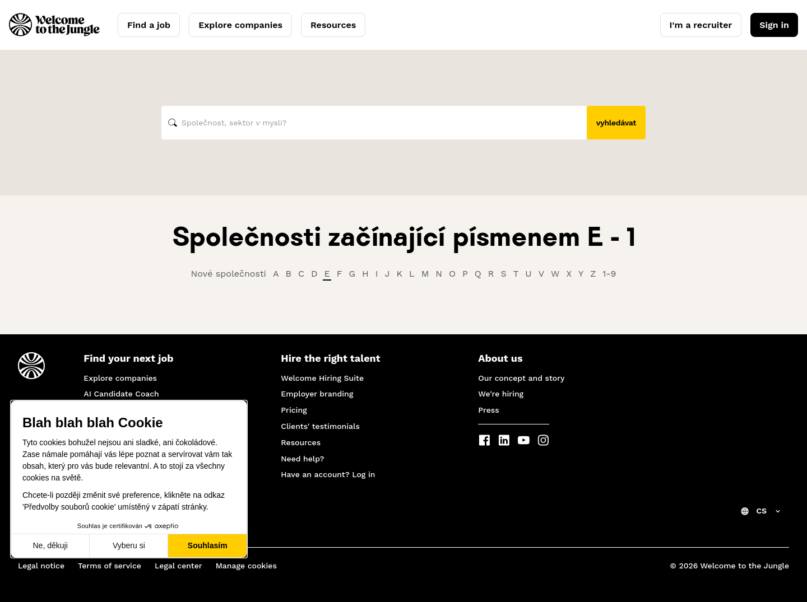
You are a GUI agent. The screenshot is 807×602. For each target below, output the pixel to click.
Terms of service (109, 565)
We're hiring (500, 393)
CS (761, 510)
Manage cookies (246, 565)
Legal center (178, 565)
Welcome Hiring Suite (322, 378)
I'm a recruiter (701, 25)
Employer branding (317, 393)
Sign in (774, 25)
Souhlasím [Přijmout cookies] (208, 545)
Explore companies (240, 25)
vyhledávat (616, 122)
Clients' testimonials (320, 426)
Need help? (302, 458)
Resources (333, 25)
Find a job (148, 25)
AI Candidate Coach (121, 393)
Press (488, 409)
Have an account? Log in (328, 474)
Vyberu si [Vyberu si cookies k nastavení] (129, 545)
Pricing (294, 409)
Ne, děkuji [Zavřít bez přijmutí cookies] (50, 545)
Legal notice (41, 565)
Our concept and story (521, 378)
